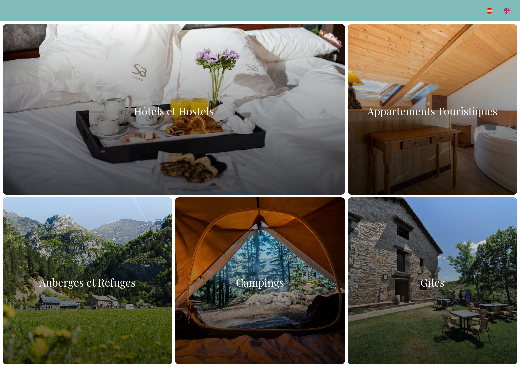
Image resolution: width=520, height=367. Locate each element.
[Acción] (489, 11)
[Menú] (13, 11)
